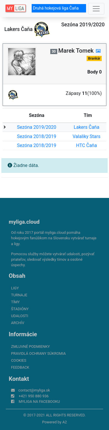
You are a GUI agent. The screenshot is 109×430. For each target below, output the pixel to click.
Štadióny (19, 309)
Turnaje (19, 295)
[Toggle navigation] (96, 8)
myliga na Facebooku (39, 401)
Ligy (15, 288)
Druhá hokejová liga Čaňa (59, 8)
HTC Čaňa (86, 145)
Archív (17, 323)
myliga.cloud (24, 222)
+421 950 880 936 (34, 396)
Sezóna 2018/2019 (36, 136)
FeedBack (20, 367)
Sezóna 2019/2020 (36, 127)
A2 (64, 422)
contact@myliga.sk (34, 390)
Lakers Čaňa (86, 127)
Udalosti (19, 316)
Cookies (18, 360)
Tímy (15, 302)
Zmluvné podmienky (30, 346)
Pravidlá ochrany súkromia (38, 353)
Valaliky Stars (87, 136)
